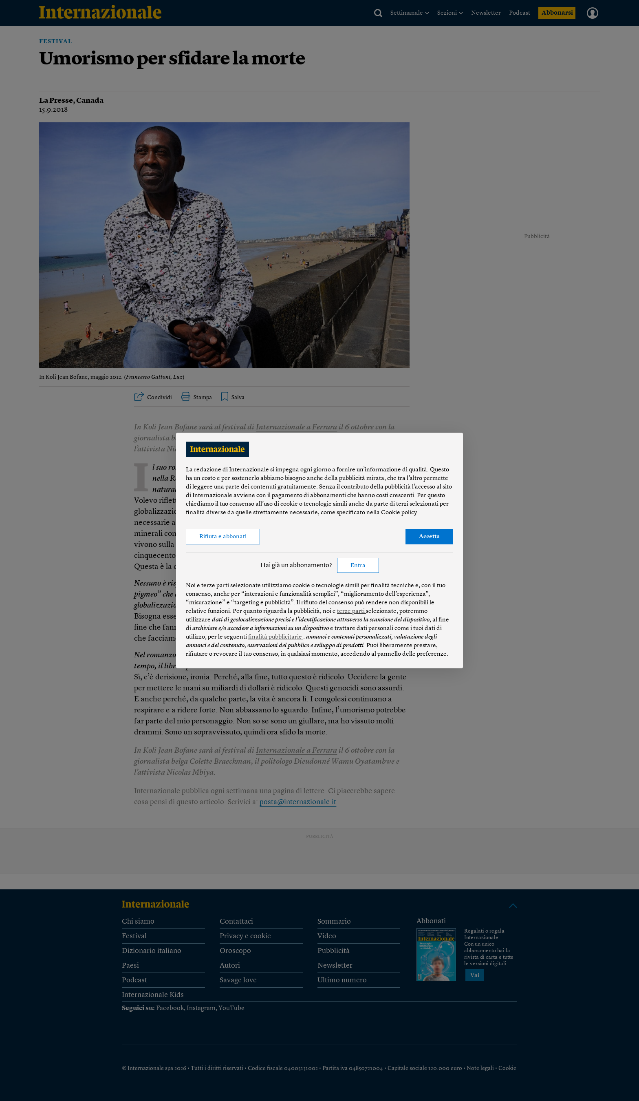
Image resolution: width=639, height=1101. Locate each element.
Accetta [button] (429, 537)
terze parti (351, 611)
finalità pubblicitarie (275, 637)
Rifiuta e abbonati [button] (223, 537)
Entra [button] (358, 566)
